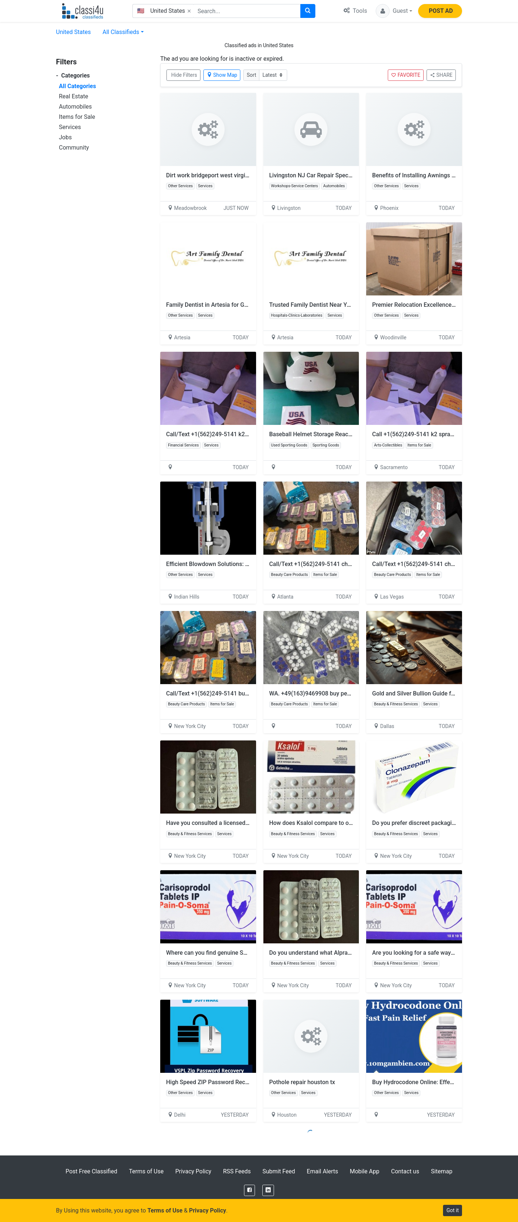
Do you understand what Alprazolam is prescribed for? (340, 952)
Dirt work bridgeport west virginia (209, 175)
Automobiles (75, 106)
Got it (452, 1210)
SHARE (441, 75)
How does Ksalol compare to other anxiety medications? (342, 822)
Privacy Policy (193, 1171)
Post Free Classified (91, 1171)
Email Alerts (322, 1171)
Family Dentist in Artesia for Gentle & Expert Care (230, 304)
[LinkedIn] (268, 1190)
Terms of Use (146, 1171)
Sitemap (442, 1171)
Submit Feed (278, 1171)
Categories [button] (73, 75)
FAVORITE (405, 75)
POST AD (441, 10)
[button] (394, 11)
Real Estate (73, 96)
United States (73, 32)
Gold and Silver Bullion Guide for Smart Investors (435, 693)
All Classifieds (120, 32)
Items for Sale (77, 116)
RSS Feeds (237, 1171)
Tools (355, 10)
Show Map (222, 75)
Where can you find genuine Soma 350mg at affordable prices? (248, 952)
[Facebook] (249, 1190)
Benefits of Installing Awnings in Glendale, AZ (431, 175)
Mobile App (364, 1171)
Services (70, 127)
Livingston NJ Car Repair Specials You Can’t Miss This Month (349, 175)
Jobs (65, 137)
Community (74, 147)
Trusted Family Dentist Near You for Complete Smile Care (344, 304)
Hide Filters (184, 75)
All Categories (77, 86)
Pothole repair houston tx (302, 1082)
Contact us (405, 1171)
